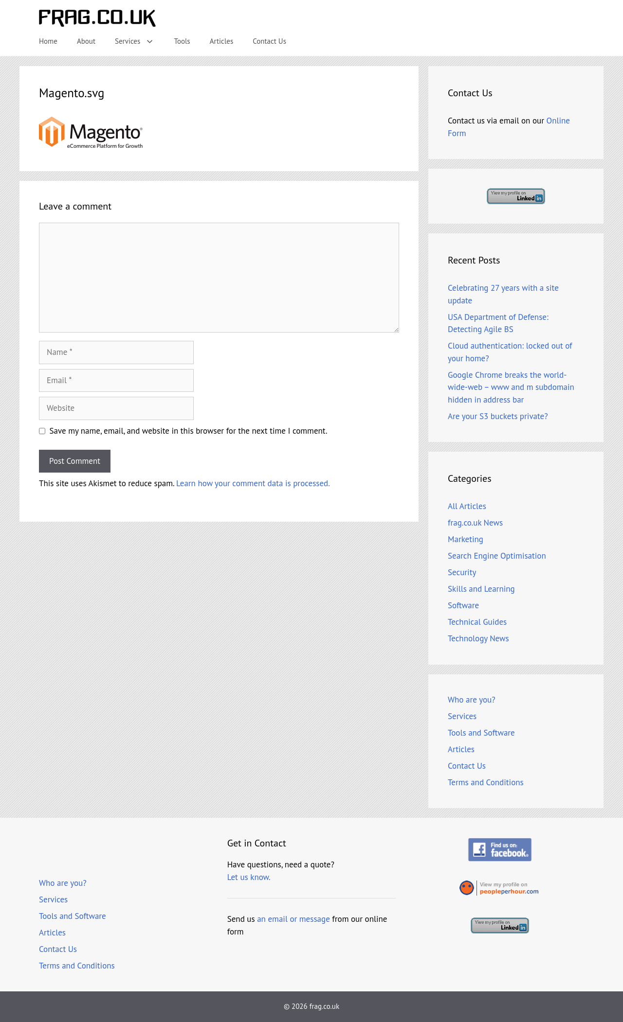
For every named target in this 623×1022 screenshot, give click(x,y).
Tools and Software (481, 732)
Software (463, 605)
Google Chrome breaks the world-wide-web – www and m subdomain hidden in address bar (511, 387)
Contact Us (269, 41)
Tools (182, 41)
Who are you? (471, 699)
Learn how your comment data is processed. (253, 483)
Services (139, 41)
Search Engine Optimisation (497, 555)
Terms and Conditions (486, 782)
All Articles (467, 506)
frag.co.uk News (475, 522)
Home (48, 41)
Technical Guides (477, 622)
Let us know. (249, 877)
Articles (222, 41)
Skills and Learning (481, 588)
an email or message (293, 919)
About (86, 41)
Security (462, 572)
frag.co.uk (324, 1006)
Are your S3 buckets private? (498, 416)
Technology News (478, 638)
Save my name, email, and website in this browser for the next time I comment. (189, 430)
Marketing (465, 539)
